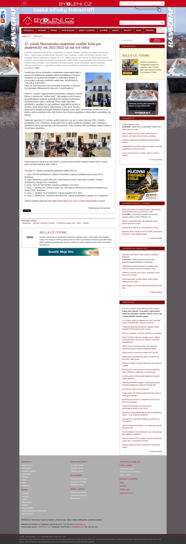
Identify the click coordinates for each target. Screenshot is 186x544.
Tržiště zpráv (93, 208)
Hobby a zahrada (77, 489)
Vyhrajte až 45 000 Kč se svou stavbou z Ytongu (140, 227)
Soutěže (86, 223)
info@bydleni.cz (80, 524)
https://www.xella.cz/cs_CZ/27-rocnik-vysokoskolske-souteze (78, 201)
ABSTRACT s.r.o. (44, 527)
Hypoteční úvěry (77, 468)
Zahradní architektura (79, 495)
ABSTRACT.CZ (126, 493)
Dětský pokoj (26, 502)
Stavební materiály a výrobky (44, 223)
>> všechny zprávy (155, 451)
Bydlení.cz (26, 36)
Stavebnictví (26, 223)
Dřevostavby (26, 468)
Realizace (25, 486)
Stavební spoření (77, 471)
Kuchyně (25, 493)
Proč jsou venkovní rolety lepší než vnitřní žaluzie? (141, 308)
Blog (121, 482)
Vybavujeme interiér (127, 469)
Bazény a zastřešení (78, 492)
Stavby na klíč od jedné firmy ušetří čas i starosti (140, 353)
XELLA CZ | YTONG (53, 232)
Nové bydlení (76, 475)
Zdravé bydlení (27, 514)
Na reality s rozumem (79, 482)
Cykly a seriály (125, 465)
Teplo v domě (125, 475)
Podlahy (25, 477)
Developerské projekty (79, 479)
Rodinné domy (27, 465)
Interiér (24, 490)
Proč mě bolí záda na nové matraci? (135, 389)
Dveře (24, 480)
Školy (79, 223)
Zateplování (26, 474)
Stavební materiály (29, 471)
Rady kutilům (76, 498)
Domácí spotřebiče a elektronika (34, 511)
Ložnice (25, 499)
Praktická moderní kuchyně (130, 472)
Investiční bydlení (77, 465)
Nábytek (25, 505)
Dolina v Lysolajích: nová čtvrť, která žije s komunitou (142, 333)
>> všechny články (155, 160)
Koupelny (25, 496)
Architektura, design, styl (65, 223)
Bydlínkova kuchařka (128, 479)
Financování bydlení (78, 462)
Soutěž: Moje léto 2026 (130, 124)
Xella (37, 68)
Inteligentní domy (77, 485)
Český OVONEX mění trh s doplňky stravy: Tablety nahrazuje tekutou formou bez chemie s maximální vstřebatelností (141, 339)
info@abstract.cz (77, 527)
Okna (24, 483)
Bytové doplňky (27, 508)
